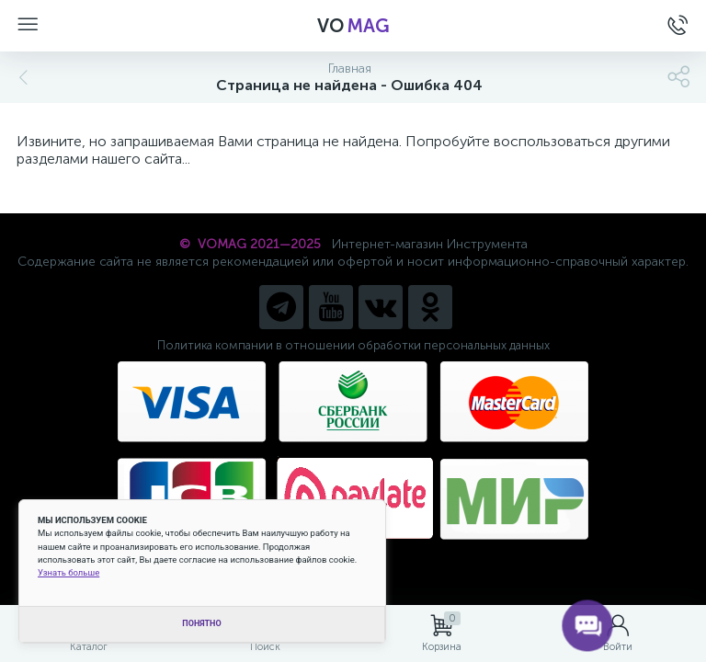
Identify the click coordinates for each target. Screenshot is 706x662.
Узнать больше (68, 572)
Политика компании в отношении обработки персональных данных (353, 345)
